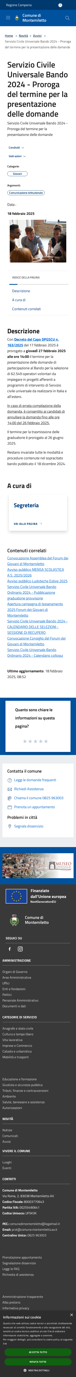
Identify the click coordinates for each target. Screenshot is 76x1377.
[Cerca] (67, 18)
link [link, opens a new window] (5, 1343)
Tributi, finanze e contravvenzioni (25, 1090)
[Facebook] (10, 949)
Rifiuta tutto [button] (38, 1362)
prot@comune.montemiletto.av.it (34, 1229)
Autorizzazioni (12, 1107)
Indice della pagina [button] (26, 277)
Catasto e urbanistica (17, 1051)
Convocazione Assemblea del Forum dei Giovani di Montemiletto (37, 561)
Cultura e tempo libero (17, 1034)
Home (9, 35)
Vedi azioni (18, 156)
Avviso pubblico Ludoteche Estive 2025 (37, 581)
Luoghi (7, 1162)
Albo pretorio (11, 1302)
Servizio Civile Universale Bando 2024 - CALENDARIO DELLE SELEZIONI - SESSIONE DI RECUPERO (37, 626)
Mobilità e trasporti (15, 1057)
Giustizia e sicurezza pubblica (22, 1084)
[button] (38, 1370)
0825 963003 (36, 1235)
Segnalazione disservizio (19, 1263)
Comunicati (10, 1135)
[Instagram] (20, 949)
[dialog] (38, 1344)
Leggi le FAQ (10, 1268)
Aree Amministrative (16, 977)
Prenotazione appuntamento (22, 1257)
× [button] (71, 1315)
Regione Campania (19, 4)
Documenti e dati (14, 1006)
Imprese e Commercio (17, 1045)
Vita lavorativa (12, 1039)
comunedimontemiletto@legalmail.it (35, 1223)
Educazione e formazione (19, 1079)
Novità (23, 35)
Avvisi (37, 35)
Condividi (17, 147)
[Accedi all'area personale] (60, 5)
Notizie (7, 1130)
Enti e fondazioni (14, 988)
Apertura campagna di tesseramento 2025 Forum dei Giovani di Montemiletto (35, 609)
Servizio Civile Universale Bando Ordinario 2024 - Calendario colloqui (35, 652)
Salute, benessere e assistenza (23, 1102)
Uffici (6, 983)
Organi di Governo (14, 971)
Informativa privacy (15, 1308)
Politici (7, 994)
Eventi (6, 1167)
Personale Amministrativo (20, 1000)
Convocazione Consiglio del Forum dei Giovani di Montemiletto (36, 641)
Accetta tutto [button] (38, 1352)
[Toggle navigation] (8, 17)
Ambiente (9, 1096)
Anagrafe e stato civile (17, 1028)
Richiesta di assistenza (18, 1274)
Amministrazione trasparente (22, 1296)
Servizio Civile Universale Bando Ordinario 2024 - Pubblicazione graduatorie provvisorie (31, 592)
